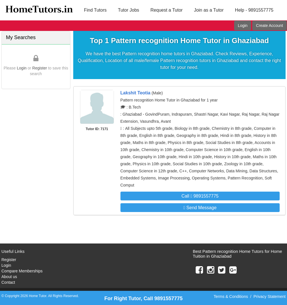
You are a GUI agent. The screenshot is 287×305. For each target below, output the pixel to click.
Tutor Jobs (128, 10)
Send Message (200, 207)
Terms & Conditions (231, 296)
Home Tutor (37, 296)
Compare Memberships (22, 271)
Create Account (269, 25)
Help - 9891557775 (254, 10)
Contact (8, 282)
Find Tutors (95, 10)
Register (39, 68)
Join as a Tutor (209, 10)
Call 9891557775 (200, 196)
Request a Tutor (166, 10)
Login (242, 25)
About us (9, 276)
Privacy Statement (269, 296)
